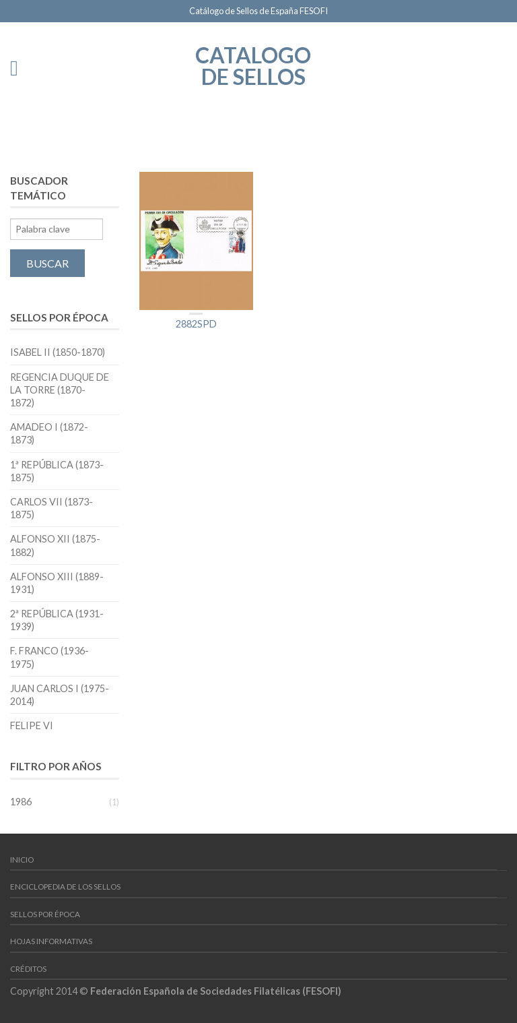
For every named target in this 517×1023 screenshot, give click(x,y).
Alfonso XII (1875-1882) (55, 545)
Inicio (22, 859)
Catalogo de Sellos (253, 65)
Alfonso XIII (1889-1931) (57, 583)
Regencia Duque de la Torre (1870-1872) (59, 389)
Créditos (28, 968)
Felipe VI (31, 725)
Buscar (47, 263)
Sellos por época (45, 914)
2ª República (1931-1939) (57, 620)
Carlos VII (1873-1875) (51, 508)
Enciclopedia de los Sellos (65, 886)
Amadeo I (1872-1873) (49, 433)
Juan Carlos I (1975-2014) (59, 695)
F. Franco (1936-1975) (49, 657)
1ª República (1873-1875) (57, 471)
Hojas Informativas (51, 941)
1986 (21, 801)
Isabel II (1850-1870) (57, 352)
